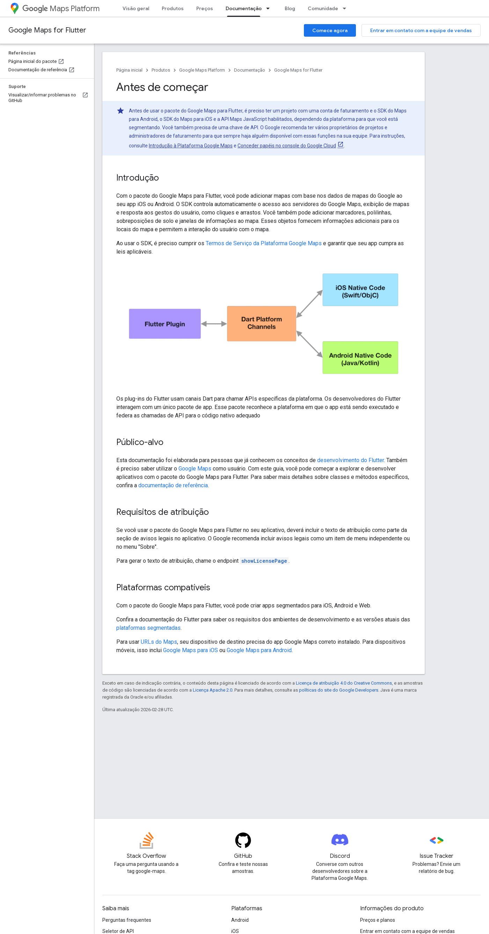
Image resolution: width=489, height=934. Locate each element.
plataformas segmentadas (148, 628)
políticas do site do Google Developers (338, 690)
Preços (204, 8)
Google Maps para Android (259, 650)
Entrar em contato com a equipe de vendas (421, 30)
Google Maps (194, 468)
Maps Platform (61, 8)
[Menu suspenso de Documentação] (270, 8)
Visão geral (136, 8)
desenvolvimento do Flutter (350, 460)
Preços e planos (377, 920)
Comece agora (330, 30)
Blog (290, 8)
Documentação (249, 70)
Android (240, 920)
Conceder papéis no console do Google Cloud (287, 145)
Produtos (173, 8)
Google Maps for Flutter (47, 30)
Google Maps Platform (202, 70)
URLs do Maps (159, 642)
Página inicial (129, 70)
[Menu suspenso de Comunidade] (346, 8)
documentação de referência (173, 485)
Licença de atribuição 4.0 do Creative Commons (344, 683)
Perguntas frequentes (126, 920)
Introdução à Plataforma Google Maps (191, 145)
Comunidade (323, 8)
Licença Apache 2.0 (212, 690)
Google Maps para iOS (190, 650)
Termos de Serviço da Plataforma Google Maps (264, 243)
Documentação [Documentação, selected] (244, 8)
